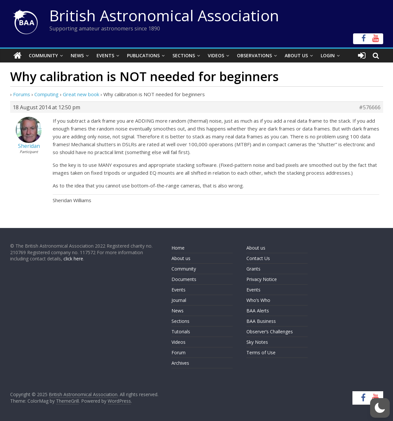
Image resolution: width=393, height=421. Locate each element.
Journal (178, 300)
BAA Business (261, 321)
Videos (216, 55)
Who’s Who (258, 300)
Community (43, 55)
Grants (253, 269)
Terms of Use (261, 352)
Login (328, 55)
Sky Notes (257, 342)
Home (178, 248)
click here (73, 258)
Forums (21, 94)
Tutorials (180, 331)
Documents (183, 279)
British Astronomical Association (164, 15)
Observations (254, 55)
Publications (143, 55)
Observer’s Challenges (269, 331)
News (77, 55)
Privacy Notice (261, 279)
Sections (183, 55)
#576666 (370, 107)
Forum (178, 352)
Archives (180, 363)
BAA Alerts (257, 310)
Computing (46, 94)
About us (180, 258)
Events (105, 55)
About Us (296, 55)
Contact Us (258, 258)
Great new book (81, 94)
